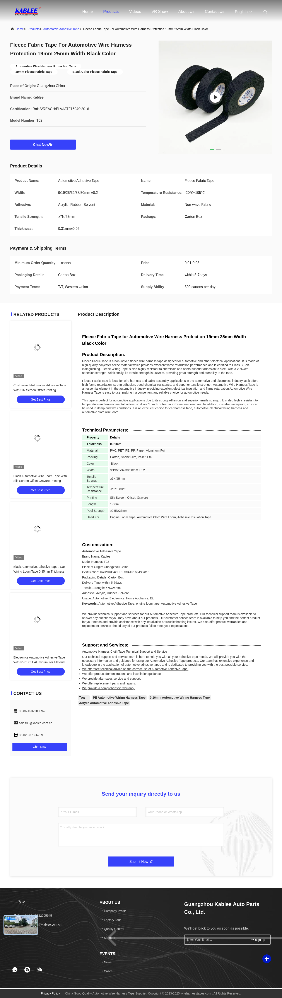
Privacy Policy (50, 993)
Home (87, 11)
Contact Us (214, 11)
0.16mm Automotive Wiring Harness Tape (180, 697)
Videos (135, 11)
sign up (258, 940)
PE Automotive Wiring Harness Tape (119, 697)
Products (111, 11)
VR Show (160, 11)
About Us (186, 11)
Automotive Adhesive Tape (61, 29)
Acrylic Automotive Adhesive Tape (104, 703)
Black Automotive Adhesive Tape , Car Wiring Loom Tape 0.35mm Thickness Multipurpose (39, 571)
